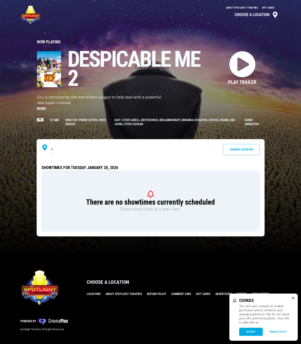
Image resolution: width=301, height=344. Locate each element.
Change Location (241, 149)
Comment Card (181, 294)
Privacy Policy (278, 331)
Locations (94, 294)
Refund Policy (156, 294)
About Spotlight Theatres (242, 7)
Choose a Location (256, 14)
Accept (251, 331)
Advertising (223, 294)
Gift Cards (268, 7)
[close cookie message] (293, 298)
